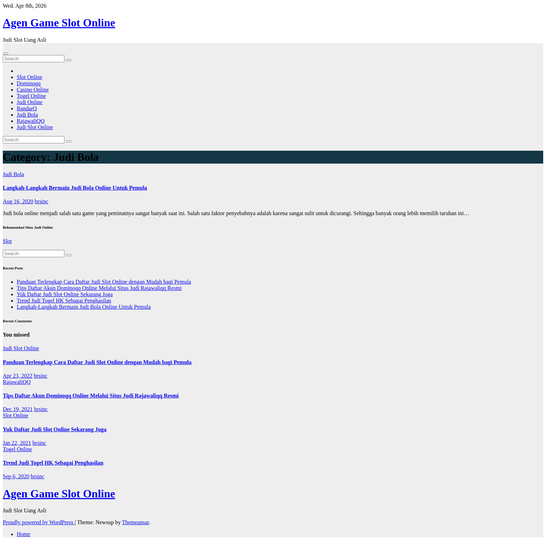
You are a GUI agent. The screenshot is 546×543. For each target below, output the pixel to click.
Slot (7, 241)
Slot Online (29, 77)
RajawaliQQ (31, 121)
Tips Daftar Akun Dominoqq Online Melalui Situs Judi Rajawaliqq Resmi (99, 288)
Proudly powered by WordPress (39, 522)
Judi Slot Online (35, 127)
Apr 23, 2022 (17, 376)
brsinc (41, 201)
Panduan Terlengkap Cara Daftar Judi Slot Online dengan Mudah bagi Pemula (104, 282)
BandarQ (27, 108)
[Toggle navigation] (5, 54)
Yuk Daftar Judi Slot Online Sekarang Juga (65, 294)
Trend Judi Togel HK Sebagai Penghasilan (64, 301)
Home (23, 534)
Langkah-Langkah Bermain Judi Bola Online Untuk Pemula (75, 188)
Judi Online (29, 102)
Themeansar (135, 522)
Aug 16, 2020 (18, 201)
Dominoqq (28, 83)
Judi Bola (27, 115)
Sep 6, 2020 (16, 476)
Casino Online (33, 90)
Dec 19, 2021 (18, 409)
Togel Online (31, 96)
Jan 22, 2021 (17, 443)
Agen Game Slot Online (59, 22)
